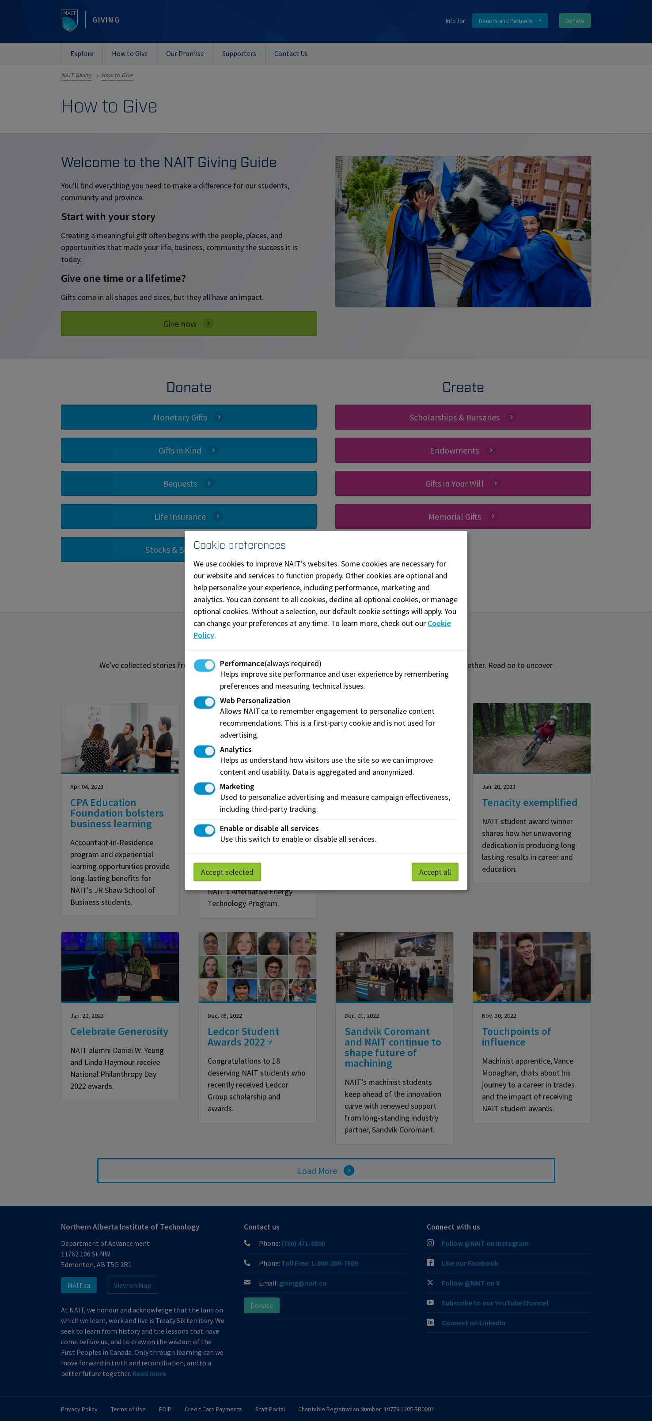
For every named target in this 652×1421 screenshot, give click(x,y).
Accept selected (227, 872)
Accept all (435, 872)
